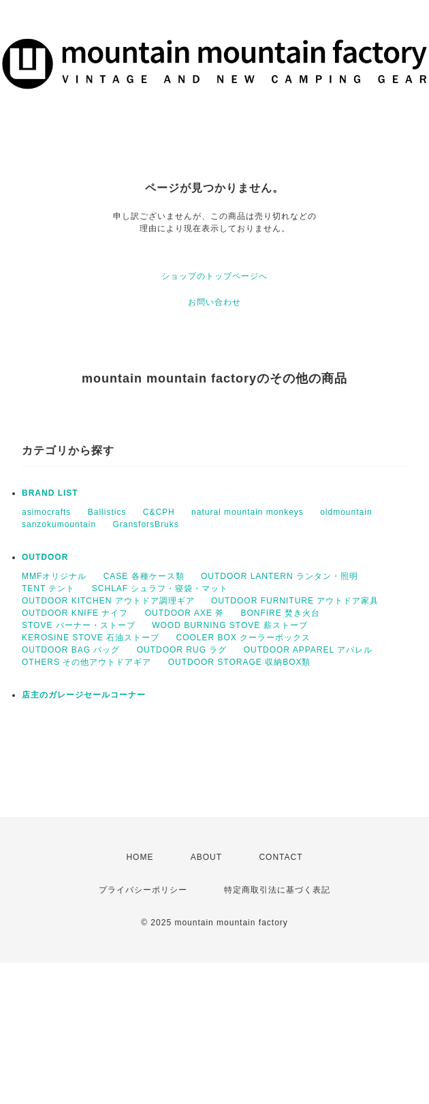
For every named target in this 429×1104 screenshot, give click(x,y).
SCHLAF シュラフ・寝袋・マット (160, 588)
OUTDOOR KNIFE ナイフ (75, 613)
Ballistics (107, 512)
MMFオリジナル (54, 576)
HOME (139, 857)
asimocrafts (46, 512)
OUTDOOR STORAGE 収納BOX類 (239, 662)
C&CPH (159, 512)
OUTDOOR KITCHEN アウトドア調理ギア (108, 601)
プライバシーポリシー (143, 890)
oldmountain (346, 512)
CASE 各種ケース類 (144, 576)
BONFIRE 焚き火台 (280, 613)
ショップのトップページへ (214, 276)
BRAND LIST (50, 493)
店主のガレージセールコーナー (84, 695)
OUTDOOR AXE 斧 (184, 613)
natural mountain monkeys (247, 512)
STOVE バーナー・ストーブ (79, 625)
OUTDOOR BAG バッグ (71, 650)
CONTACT (280, 857)
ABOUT (206, 857)
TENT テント (48, 588)
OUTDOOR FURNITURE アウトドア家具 (295, 601)
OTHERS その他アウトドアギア (86, 662)
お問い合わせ (214, 302)
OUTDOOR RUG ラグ (182, 650)
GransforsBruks (145, 524)
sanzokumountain (59, 524)
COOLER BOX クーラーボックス (243, 637)
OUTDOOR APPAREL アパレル (308, 650)
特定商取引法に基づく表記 (277, 890)
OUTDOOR (45, 557)
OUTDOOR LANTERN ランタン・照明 (279, 576)
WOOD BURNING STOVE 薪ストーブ (229, 625)
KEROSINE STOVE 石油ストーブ (90, 637)
